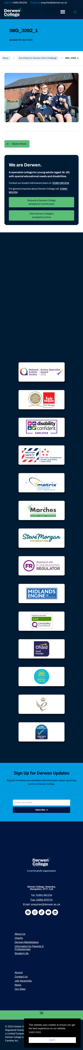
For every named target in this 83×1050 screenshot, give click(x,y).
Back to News (16, 144)
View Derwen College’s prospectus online (41, 215)
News (6, 58)
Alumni (19, 972)
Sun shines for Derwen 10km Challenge (38, 58)
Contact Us (21, 976)
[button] (41, 1012)
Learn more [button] (35, 1032)
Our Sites (20, 989)
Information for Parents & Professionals (29, 948)
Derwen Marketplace (27, 942)
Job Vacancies (23, 980)
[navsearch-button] (75, 12)
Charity (19, 938)
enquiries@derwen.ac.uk (54, 2)
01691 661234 (20, 2)
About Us (20, 933)
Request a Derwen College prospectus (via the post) (41, 202)
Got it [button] (52, 1040)
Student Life (22, 953)
